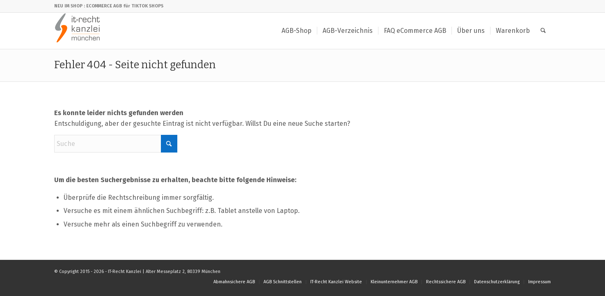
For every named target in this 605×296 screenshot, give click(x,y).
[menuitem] (296, 31)
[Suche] (543, 31)
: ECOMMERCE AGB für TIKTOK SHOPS (123, 6)
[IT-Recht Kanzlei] (77, 31)
